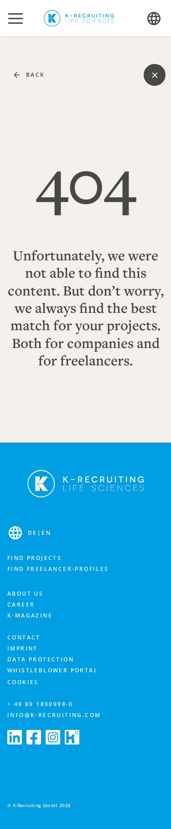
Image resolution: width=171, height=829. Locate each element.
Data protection (40, 659)
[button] (15, 18)
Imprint (22, 648)
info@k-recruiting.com (54, 715)
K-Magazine (29, 615)
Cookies (23, 682)
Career (21, 604)
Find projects (34, 558)
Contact (24, 637)
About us (25, 593)
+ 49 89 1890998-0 (40, 704)
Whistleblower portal (52, 670)
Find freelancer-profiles (58, 569)
